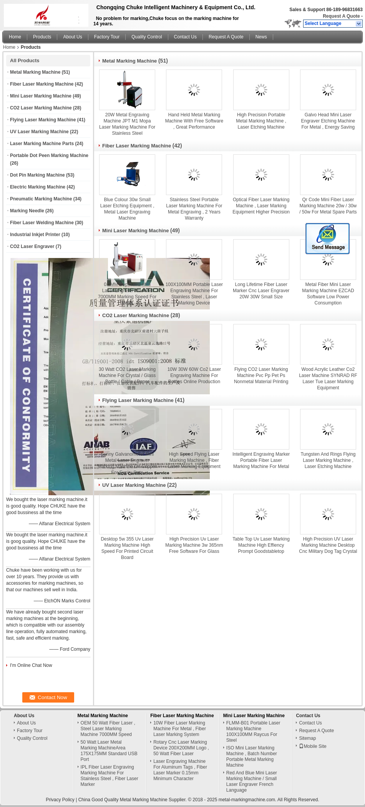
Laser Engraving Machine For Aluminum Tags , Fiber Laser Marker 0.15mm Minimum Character (180, 770)
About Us (72, 37)
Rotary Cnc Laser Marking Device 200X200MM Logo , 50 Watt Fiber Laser (181, 747)
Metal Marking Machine (35, 72)
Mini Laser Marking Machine (40, 96)
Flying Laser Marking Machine (43, 119)
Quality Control (146, 37)
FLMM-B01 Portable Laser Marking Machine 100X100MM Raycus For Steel (253, 731)
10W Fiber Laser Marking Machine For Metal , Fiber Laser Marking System (179, 728)
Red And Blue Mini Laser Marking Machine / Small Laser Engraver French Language (251, 781)
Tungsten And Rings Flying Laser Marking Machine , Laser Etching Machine (327, 460)
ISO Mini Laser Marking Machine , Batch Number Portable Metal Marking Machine (251, 756)
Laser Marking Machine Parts (42, 143)
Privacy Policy (60, 799)
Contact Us (185, 37)
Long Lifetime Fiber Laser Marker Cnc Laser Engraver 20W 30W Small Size (261, 290)
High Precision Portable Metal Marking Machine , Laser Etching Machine (261, 121)
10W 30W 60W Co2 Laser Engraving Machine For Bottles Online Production (194, 375)
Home (15, 37)
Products (42, 37)
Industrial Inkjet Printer (35, 234)
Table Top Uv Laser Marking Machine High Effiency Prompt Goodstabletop (261, 545)
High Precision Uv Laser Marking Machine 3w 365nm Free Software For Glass (194, 545)
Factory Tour (106, 37)
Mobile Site (312, 746)
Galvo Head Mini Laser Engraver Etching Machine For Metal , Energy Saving (328, 121)
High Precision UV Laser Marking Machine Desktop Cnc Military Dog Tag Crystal (328, 545)
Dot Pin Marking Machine (37, 175)
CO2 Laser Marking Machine (41, 108)
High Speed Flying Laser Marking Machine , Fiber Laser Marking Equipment (194, 460)
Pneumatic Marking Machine (41, 199)
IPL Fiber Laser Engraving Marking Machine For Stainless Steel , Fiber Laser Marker (109, 775)
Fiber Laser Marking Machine (41, 84)
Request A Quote (341, 16)
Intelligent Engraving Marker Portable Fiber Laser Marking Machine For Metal (261, 460)
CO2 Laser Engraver (32, 246)
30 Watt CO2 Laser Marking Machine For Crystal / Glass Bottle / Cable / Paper (127, 375)
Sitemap (307, 738)
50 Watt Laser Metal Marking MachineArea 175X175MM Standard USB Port (109, 750)
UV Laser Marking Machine (39, 131)
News (261, 37)
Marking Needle (27, 210)
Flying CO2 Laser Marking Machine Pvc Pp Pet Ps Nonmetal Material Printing (261, 375)
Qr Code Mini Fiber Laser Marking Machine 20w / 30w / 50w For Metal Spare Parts (328, 206)
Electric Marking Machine (37, 187)
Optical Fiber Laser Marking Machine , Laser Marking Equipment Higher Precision (261, 206)
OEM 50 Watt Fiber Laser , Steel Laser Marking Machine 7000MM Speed (108, 728)
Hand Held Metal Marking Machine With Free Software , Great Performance (194, 121)
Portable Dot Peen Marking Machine (49, 155)
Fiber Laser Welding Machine (42, 222)
